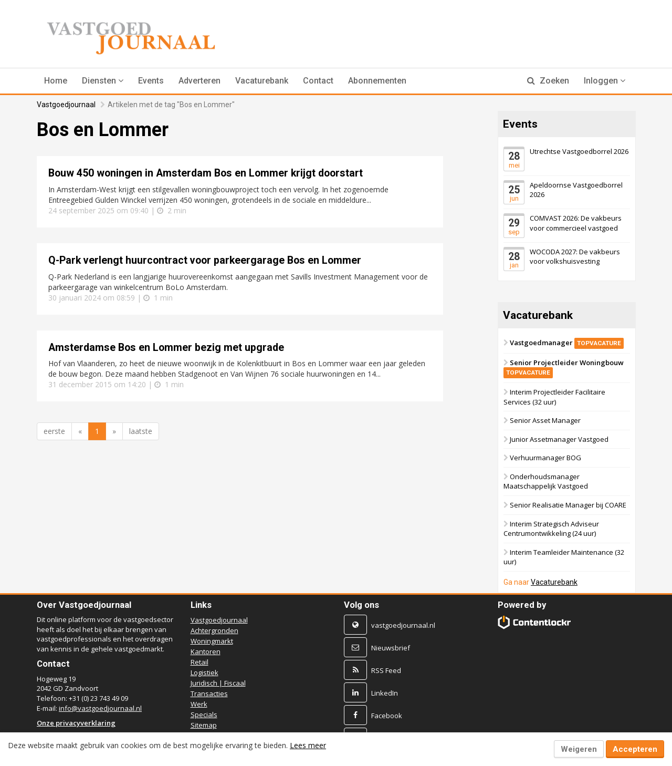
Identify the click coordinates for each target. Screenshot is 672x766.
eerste (54, 431)
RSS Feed (386, 670)
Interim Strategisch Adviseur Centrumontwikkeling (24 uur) (551, 528)
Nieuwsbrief (390, 648)
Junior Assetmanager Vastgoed (559, 439)
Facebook (386, 715)
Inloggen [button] (604, 81)
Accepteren (635, 749)
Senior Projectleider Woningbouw (563, 367)
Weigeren (579, 749)
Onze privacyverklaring (76, 723)
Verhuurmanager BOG (545, 457)
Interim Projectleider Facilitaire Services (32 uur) (554, 397)
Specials (204, 714)
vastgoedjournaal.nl (403, 625)
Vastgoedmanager (567, 342)
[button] (103, 81)
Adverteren (199, 81)
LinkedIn (384, 693)
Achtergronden (214, 630)
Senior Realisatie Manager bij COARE (568, 505)
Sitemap (204, 725)
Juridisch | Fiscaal (218, 683)
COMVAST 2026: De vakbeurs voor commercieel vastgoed (576, 223)
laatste (140, 431)
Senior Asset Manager (545, 420)
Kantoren (205, 651)
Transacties (209, 693)
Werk (199, 704)
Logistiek (204, 672)
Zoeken (548, 81)
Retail (199, 662)
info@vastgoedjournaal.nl (100, 708)
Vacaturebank (261, 81)
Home (55, 81)
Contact (318, 81)
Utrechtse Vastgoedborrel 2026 (579, 151)
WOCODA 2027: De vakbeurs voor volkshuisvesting (575, 256)
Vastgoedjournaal (66, 104)
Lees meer (308, 745)
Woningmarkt (212, 641)
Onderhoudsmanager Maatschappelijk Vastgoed (545, 481)
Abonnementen (377, 81)
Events (151, 81)
